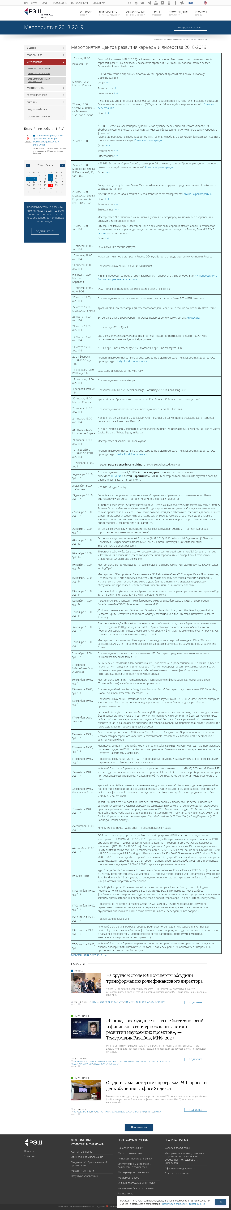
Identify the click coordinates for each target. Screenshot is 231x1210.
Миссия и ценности (82, 1170)
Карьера (150, 1002)
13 (28, 182)
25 (56, 185)
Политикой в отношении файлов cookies (183, 1203)
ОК (220, 1202)
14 (34, 182)
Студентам (99, 2)
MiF (121, 1061)
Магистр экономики (130, 1153)
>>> (107, 83)
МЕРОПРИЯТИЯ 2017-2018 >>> (89, 955)
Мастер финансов (137, 1002)
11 (56, 178)
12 (61, 178)
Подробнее (195, 1002)
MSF (102, 1112)
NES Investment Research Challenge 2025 (39, 80)
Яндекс (121, 1112)
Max (136, 3)
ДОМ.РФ (116, 476)
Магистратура (111, 1112)
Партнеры (31, 102)
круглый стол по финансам (104, 1002)
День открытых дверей (108, 1064)
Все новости (139, 1127)
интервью (165, 1061)
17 (50, 182)
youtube (156, 3)
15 (39, 182)
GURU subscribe (129, 3)
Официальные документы (180, 1168)
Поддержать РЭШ (190, 27)
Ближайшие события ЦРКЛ (44, 128)
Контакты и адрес (81, 1151)
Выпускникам (79, 2)
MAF (98, 1112)
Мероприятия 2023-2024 (39, 68)
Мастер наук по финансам (133, 1172)
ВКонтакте (142, 3)
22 (39, 185)
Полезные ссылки (36, 95)
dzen (175, 3)
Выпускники (160, 1002)
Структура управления (84, 1176)
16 (45, 182)
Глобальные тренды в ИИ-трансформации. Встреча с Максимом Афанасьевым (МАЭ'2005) (48, 140)
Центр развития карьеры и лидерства (177, 39)
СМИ (44, 2)
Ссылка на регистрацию (148, 140)
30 (34, 175)
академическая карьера (82, 1064)
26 (61, 185)
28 (34, 188)
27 (28, 188)
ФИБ (88, 1112)
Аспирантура (125, 1193)
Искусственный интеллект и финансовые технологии (134, 1165)
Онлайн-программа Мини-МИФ (136, 1182)
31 (50, 188)
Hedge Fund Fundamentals (131, 361)
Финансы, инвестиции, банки (135, 1158)
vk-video (162, 3)
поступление (153, 1061)
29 (28, 175)
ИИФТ (156, 1112)
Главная (156, 39)
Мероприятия (201, 39)
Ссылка (102, 233)
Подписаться (45, 231)
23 (45, 185)
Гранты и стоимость (177, 1173)
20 (28, 185)
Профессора (58, 2)
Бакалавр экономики (130, 1148)
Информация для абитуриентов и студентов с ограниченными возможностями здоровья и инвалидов (184, 1158)
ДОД (96, 1064)
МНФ (93, 1112)
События (29, 1156)
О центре (31, 47)
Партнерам (30, 2)
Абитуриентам (80, 1061)
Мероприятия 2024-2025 (39, 73)
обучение (92, 1061)
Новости (29, 1151)
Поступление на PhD (38, 116)
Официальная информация (87, 1157)
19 (61, 182)
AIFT (161, 1112)
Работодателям (35, 87)
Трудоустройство (36, 109)
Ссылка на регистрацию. (160, 167)
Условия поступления (178, 1148)
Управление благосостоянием (136, 1188)
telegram (149, 3)
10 (50, 178)
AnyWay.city (193, 317)
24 (50, 185)
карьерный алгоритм (135, 1112)
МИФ (126, 1002)
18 (56, 182)
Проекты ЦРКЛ (34, 55)
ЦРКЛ (121, 1002)
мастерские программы (135, 1061)
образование (79, 1112)
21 (34, 185)
